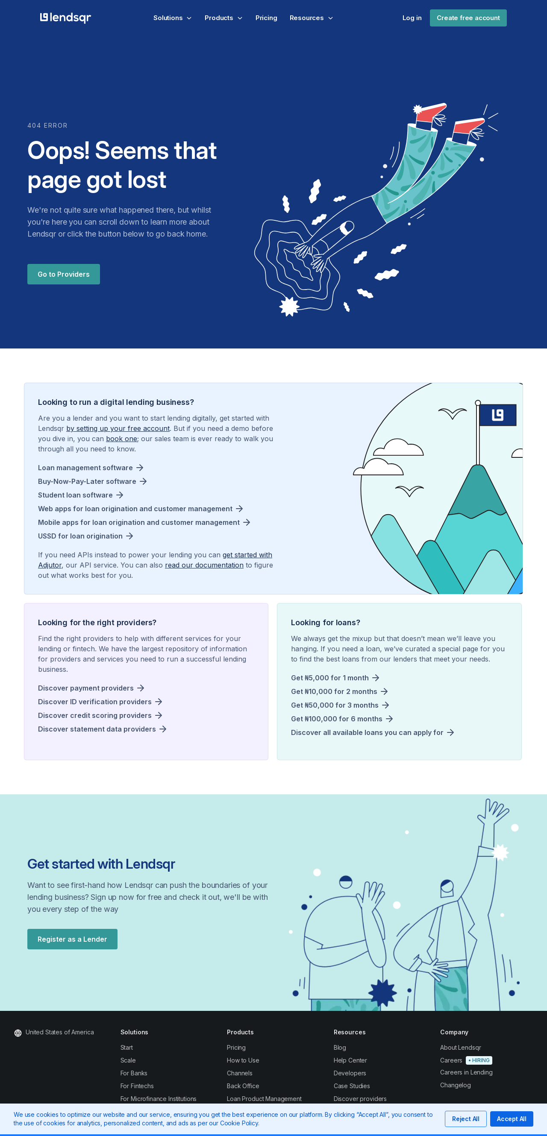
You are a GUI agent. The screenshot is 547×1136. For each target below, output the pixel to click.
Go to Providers (64, 274)
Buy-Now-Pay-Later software (87, 481)
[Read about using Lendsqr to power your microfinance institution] (161, 1099)
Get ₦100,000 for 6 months (336, 718)
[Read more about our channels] (374, 1047)
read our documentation (204, 565)
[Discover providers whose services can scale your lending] (374, 1099)
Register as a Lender (72, 939)
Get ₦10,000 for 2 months (334, 691)
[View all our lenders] (374, 1073)
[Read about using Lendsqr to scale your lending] (161, 1060)
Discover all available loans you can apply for (367, 732)
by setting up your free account (118, 428)
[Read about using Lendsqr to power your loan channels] (267, 1073)
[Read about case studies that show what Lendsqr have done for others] (374, 1086)
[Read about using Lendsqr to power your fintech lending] (161, 1086)
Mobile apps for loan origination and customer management (139, 522)
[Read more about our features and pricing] (267, 1047)
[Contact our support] (480, 1047)
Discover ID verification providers (95, 701)
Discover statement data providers (97, 729)
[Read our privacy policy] (480, 1085)
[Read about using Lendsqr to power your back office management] (267, 1086)
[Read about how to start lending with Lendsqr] (161, 1047)
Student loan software (75, 495)
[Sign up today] (480, 1060)
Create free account (468, 18)
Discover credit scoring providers (95, 715)
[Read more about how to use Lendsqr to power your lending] (267, 1060)
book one (121, 438)
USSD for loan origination (80, 536)
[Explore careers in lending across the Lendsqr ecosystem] (480, 1072)
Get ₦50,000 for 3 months (335, 705)
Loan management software (85, 467)
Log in (412, 18)
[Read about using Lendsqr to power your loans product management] (267, 1099)
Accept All (511, 1118)
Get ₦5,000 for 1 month (330, 677)
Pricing (266, 18)
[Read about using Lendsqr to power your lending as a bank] (161, 1073)
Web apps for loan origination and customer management (135, 508)
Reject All (465, 1118)
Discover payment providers (86, 688)
